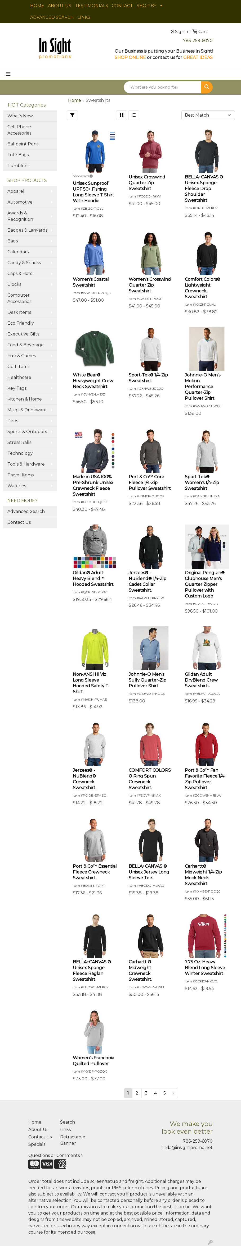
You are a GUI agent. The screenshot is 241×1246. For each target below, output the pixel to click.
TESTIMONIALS (91, 5)
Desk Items (19, 312)
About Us (38, 1129)
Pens (12, 420)
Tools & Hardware (26, 464)
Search (67, 1122)
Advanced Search (26, 511)
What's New (20, 115)
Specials (36, 1144)
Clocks (14, 284)
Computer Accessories (19, 298)
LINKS (84, 17)
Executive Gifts (23, 334)
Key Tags (16, 388)
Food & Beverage (25, 344)
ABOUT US (59, 5)
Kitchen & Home (24, 399)
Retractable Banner (72, 1140)
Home (34, 1122)
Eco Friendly (20, 323)
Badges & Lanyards (27, 230)
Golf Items (18, 366)
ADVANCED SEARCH (52, 17)
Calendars (18, 251)
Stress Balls (19, 442)
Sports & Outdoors (27, 431)
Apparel (15, 191)
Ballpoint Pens (22, 143)
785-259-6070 (198, 40)
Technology (20, 453)
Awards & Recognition (20, 216)
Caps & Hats (19, 273)
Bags (12, 240)
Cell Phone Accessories (19, 130)
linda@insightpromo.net (187, 1147)
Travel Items (20, 474)
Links (65, 1129)
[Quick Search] (163, 87)
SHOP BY (146, 5)
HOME (37, 5)
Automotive (20, 202)
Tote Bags (18, 154)
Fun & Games (21, 355)
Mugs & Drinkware (27, 409)
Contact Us (19, 522)
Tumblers (17, 165)
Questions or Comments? (55, 1155)
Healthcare (19, 377)
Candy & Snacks (24, 262)
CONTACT (122, 5)
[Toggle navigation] (8, 74)
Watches (16, 485)
